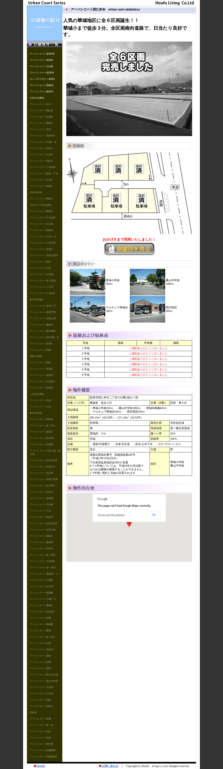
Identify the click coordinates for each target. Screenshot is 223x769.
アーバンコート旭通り (41, 186)
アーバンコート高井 (40, 731)
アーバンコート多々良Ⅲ (42, 555)
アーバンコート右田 (40, 737)
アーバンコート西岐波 (41, 85)
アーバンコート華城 (40, 718)
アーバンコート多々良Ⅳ (43, 567)
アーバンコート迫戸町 (41, 586)
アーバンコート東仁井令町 (44, 681)
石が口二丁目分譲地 (40, 205)
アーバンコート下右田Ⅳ (43, 167)
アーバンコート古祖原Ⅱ (42, 381)
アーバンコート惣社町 (41, 744)
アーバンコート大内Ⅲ (41, 66)
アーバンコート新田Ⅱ (41, 431)
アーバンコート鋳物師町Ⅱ (43, 756)
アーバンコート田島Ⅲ (41, 60)
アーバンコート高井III (41, 649)
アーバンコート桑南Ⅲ (41, 542)
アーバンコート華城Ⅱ (41, 368)
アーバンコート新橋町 (41, 624)
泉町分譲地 (36, 356)
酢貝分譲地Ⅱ (36, 299)
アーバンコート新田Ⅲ (41, 387)
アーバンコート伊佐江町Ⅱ (43, 523)
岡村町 (33, 712)
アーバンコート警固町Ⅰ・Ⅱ (44, 573)
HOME (41, 766)
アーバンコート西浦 (40, 350)
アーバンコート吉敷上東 (43, 318)
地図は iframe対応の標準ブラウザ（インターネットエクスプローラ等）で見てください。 (129, 527)
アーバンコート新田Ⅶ (42, 72)
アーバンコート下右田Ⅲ (42, 217)
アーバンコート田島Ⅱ (41, 343)
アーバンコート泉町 (40, 655)
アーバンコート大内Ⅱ (41, 154)
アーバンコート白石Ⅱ (41, 179)
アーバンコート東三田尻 (43, 280)
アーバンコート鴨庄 (40, 261)
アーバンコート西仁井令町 (44, 674)
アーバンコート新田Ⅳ (41, 375)
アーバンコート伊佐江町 (43, 529)
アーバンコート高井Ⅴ (41, 517)
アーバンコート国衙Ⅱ (41, 536)
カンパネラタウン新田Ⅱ (42, 79)
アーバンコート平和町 (41, 504)
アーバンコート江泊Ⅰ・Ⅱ (42, 236)
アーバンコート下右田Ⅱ (42, 561)
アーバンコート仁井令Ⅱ (42, 293)
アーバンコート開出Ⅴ (41, 161)
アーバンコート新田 (40, 668)
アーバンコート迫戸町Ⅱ (42, 485)
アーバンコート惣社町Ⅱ (42, 611)
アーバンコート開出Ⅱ (41, 198)
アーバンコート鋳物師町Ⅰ (43, 750)
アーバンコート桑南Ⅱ (41, 605)
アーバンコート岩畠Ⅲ (41, 116)
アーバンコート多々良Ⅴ (42, 425)
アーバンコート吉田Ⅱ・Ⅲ (43, 142)
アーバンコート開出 (40, 362)
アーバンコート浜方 (40, 104)
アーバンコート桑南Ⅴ (41, 123)
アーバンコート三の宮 (41, 287)
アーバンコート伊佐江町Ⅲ (43, 479)
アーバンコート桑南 (40, 630)
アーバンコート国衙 (40, 700)
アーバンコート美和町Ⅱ (42, 135)
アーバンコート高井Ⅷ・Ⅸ (44, 337)
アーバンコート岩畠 (40, 400)
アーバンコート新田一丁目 (44, 173)
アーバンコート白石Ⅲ (41, 224)
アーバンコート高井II (41, 706)
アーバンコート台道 (40, 643)
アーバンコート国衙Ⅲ (41, 419)
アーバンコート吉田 (40, 129)
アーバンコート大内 (40, 406)
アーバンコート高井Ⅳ (41, 548)
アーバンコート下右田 (41, 687)
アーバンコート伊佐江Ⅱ (42, 466)
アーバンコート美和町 (41, 498)
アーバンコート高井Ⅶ (42, 438)
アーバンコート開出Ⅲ (41, 110)
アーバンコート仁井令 (41, 693)
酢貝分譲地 (36, 413)
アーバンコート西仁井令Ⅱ (43, 460)
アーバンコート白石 (40, 268)
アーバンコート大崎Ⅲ (41, 580)
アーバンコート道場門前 (43, 312)
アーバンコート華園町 (41, 592)
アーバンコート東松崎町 (43, 331)
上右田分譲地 (37, 394)
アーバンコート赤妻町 (41, 444)
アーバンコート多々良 (41, 725)
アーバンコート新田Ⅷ (42, 53)
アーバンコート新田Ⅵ (41, 91)
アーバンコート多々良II (42, 636)
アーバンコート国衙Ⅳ (41, 230)
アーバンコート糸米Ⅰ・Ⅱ (42, 305)
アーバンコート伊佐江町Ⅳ (44, 255)
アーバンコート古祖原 (41, 274)
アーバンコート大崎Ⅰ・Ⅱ (42, 599)
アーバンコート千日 (40, 510)
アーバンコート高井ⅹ (41, 148)
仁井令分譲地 (37, 97)
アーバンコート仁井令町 (43, 242)
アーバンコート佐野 (40, 662)
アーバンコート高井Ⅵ (41, 473)
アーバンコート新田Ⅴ (41, 211)
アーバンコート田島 (40, 618)
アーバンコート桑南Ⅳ (41, 324)
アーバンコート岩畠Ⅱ (41, 249)
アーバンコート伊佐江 (41, 492)
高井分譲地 (36, 192)
